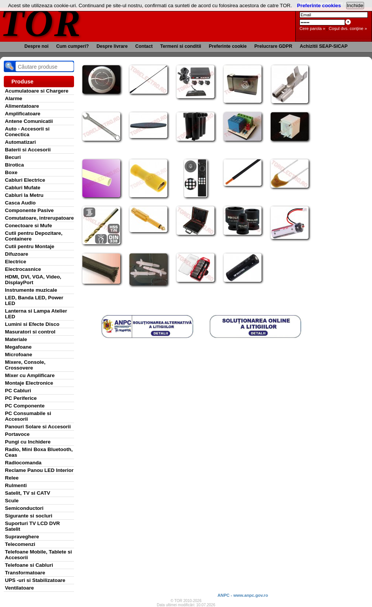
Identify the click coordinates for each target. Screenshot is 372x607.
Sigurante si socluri (28, 516)
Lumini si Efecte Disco (32, 324)
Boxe (11, 172)
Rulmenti (16, 485)
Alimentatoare (22, 106)
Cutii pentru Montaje (29, 246)
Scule (12, 500)
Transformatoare (25, 573)
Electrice (15, 261)
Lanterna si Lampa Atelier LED (36, 313)
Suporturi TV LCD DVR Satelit (32, 526)
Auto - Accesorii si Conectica (27, 131)
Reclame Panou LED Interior (39, 470)
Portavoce (17, 434)
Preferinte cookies (319, 5)
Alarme (13, 98)
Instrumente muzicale (31, 290)
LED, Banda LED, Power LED (34, 300)
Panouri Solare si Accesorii (38, 426)
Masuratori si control (30, 332)
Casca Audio (20, 203)
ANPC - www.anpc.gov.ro (243, 595)
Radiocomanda (23, 462)
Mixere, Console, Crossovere (25, 365)
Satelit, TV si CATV (27, 493)
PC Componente (25, 406)
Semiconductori (24, 508)
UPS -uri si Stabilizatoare (35, 580)
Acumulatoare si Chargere (36, 91)
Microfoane (18, 354)
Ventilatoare (19, 588)
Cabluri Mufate (22, 187)
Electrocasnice (23, 269)
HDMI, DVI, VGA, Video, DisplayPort (33, 279)
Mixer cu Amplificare (30, 375)
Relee (12, 478)
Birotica (14, 165)
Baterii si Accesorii (28, 150)
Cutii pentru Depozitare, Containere (34, 236)
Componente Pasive (29, 210)
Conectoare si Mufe (28, 225)
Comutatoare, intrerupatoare (39, 218)
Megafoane (18, 347)
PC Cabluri (18, 390)
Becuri (13, 157)
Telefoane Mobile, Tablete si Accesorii (38, 554)
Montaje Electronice (29, 383)
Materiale (16, 339)
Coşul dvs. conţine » (348, 28)
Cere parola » (312, 28)
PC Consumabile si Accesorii (28, 416)
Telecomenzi (20, 544)
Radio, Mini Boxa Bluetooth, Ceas (39, 452)
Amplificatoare (22, 113)
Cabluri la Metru (24, 195)
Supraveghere (22, 536)
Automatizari (20, 142)
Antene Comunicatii (29, 121)
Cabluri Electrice (25, 180)
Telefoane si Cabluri (29, 565)
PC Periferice (21, 398)
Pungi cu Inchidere (27, 442)
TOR (41, 22)
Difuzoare (16, 254)
